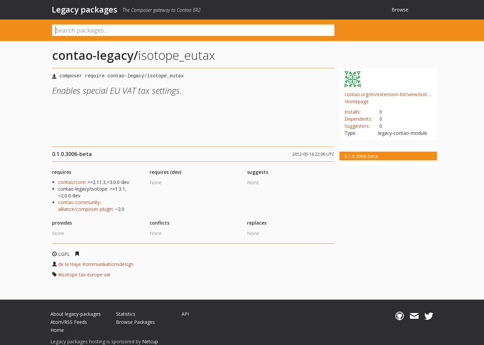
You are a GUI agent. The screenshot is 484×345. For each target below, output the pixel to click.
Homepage (357, 101)
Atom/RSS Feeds (68, 322)
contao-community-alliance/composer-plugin (85, 205)
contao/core (71, 182)
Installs (352, 112)
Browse (400, 9)
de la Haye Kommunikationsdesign (95, 264)
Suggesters (357, 126)
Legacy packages (84, 9)
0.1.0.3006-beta (361, 156)
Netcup (150, 341)
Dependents (358, 119)
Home (57, 330)
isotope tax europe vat (86, 274)
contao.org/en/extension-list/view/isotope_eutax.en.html (406, 94)
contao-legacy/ (95, 55)
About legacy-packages (75, 314)
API (185, 314)
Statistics (125, 314)
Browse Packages (135, 322)
